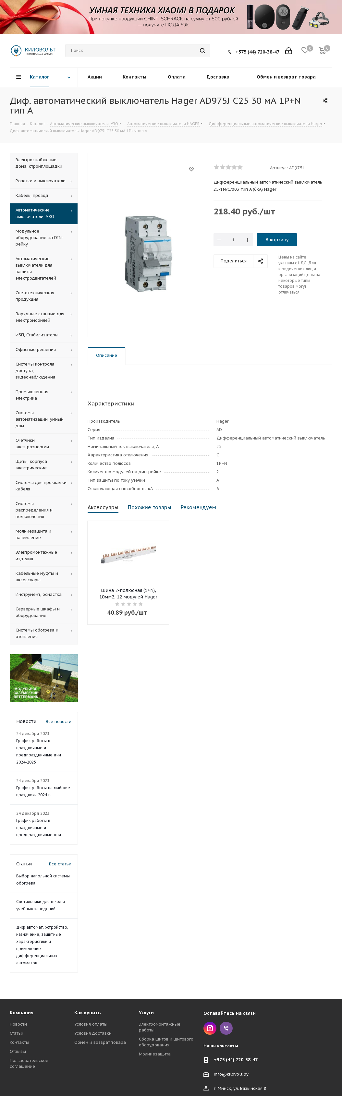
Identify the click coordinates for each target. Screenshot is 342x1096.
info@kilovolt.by (231, 1074)
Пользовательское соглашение (29, 1063)
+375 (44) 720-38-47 (257, 52)
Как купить (87, 1013)
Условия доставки (93, 1033)
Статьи (16, 1033)
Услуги (146, 1013)
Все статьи (60, 864)
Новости (18, 1024)
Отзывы (18, 1051)
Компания (21, 1013)
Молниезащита (155, 1054)
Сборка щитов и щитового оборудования (166, 1042)
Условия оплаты (90, 1024)
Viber (226, 1028)
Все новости (58, 721)
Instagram (209, 1028)
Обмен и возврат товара (100, 1042)
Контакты (19, 1042)
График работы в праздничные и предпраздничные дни (38, 827)
